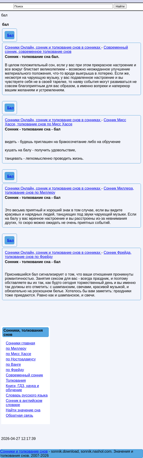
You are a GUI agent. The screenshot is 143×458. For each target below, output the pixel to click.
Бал (10, 35)
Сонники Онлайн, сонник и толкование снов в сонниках (53, 47)
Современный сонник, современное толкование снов (66, 49)
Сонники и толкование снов (24, 451)
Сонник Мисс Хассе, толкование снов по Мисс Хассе (65, 122)
